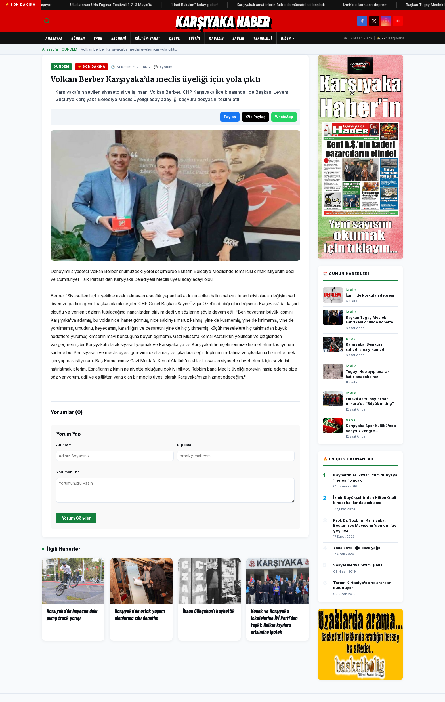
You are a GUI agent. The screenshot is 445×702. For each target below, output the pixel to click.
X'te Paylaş (255, 117)
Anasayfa (53, 38)
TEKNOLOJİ (262, 38)
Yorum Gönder (76, 518)
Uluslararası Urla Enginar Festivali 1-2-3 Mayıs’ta (118, 5)
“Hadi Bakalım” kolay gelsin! (201, 5)
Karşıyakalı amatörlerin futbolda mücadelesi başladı (287, 5)
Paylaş (230, 117)
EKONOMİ (118, 38)
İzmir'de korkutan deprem (372, 5)
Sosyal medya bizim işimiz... (359, 565)
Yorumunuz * (68, 472)
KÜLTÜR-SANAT (147, 38)
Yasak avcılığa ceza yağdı (357, 547)
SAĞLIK (238, 38)
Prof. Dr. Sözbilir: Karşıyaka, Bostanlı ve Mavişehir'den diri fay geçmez (364, 525)
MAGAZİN (216, 38)
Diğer (288, 38)
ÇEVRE (174, 38)
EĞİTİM (194, 38)
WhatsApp (284, 117)
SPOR (98, 38)
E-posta (184, 444)
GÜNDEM (78, 38)
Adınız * (63, 444)
